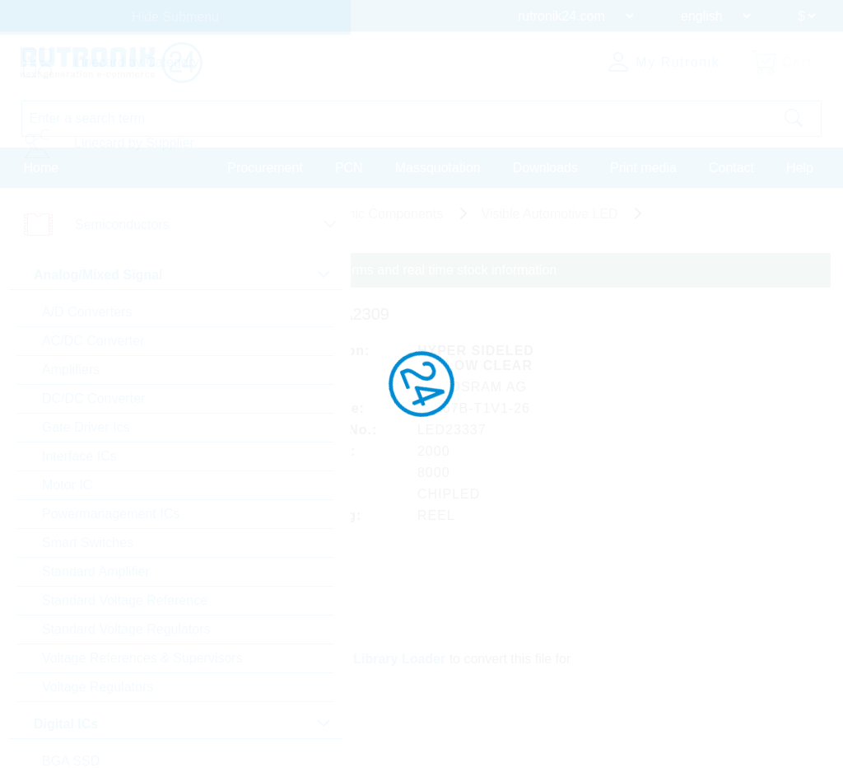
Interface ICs (79, 456)
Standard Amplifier (96, 571)
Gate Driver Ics (86, 427)
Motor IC (67, 485)
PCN (349, 168)
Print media (643, 168)
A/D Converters (87, 312)
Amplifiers (71, 370)
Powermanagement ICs (110, 514)
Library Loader (400, 658)
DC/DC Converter (93, 398)
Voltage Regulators (97, 687)
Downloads (545, 168)
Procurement (265, 168)
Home (41, 168)
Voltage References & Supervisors (142, 658)
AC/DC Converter (93, 341)
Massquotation (438, 168)
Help (799, 168)
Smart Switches (87, 543)
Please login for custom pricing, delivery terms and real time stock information (331, 270)
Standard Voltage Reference (124, 600)
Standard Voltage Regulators (126, 629)
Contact (731, 168)
